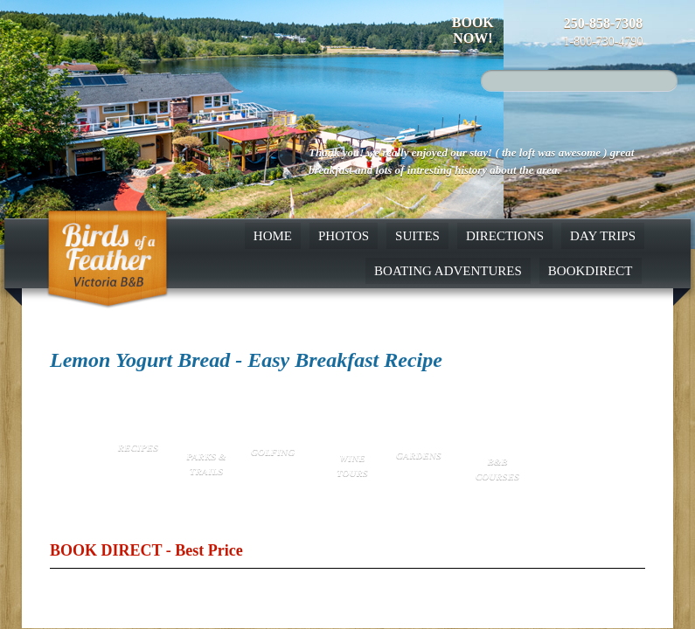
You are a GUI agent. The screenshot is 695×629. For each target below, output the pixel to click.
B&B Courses (497, 468)
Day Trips (603, 236)
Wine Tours (352, 465)
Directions (505, 236)
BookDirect (590, 271)
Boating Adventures (448, 271)
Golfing (273, 451)
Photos (343, 236)
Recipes (138, 447)
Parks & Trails (206, 463)
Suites (417, 236)
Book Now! (473, 30)
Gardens (418, 455)
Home (273, 236)
